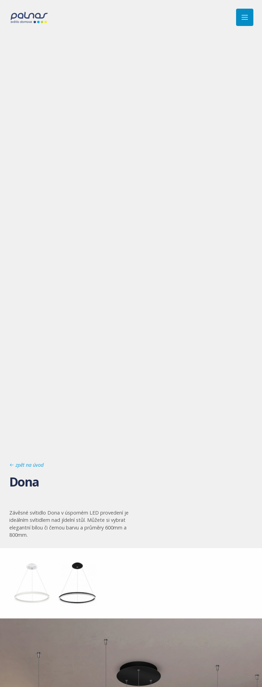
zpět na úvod (26, 465)
